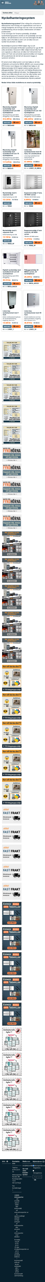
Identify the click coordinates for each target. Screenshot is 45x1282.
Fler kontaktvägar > (16, 1188)
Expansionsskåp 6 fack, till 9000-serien (33, 194)
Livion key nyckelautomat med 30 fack (32, 313)
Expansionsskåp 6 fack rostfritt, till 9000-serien (33, 232)
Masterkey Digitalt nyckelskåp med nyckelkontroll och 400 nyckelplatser (11, 110)
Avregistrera (37, 1173)
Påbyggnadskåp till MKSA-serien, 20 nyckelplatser (31, 272)
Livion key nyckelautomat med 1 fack (11, 313)
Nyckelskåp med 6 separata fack (9, 194)
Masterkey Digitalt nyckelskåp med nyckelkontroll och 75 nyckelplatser (11, 153)
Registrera (36, 1168)
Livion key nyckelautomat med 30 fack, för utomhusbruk (32, 152)
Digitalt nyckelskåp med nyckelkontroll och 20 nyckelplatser (12, 272)
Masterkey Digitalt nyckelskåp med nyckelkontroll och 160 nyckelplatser (32, 110)
